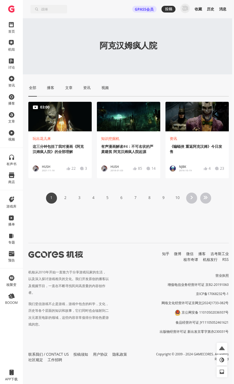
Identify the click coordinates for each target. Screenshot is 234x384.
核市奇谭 (190, 259)
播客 (202, 253)
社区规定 (35, 359)
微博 (177, 253)
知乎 (165, 253)
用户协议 (100, 354)
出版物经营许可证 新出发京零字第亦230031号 (194, 331)
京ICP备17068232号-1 (212, 294)
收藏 (198, 9)
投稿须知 (80, 354)
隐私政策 (119, 354)
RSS (225, 259)
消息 (222, 9)
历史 (210, 9)
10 (177, 197)
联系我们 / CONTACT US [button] (48, 354)
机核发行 (210, 259)
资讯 (173, 138)
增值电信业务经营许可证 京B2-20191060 (198, 285)
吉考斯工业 (220, 253)
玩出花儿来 (42, 138)
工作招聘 (55, 359)
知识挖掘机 (110, 138)
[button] (222, 348)
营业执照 (222, 275)
